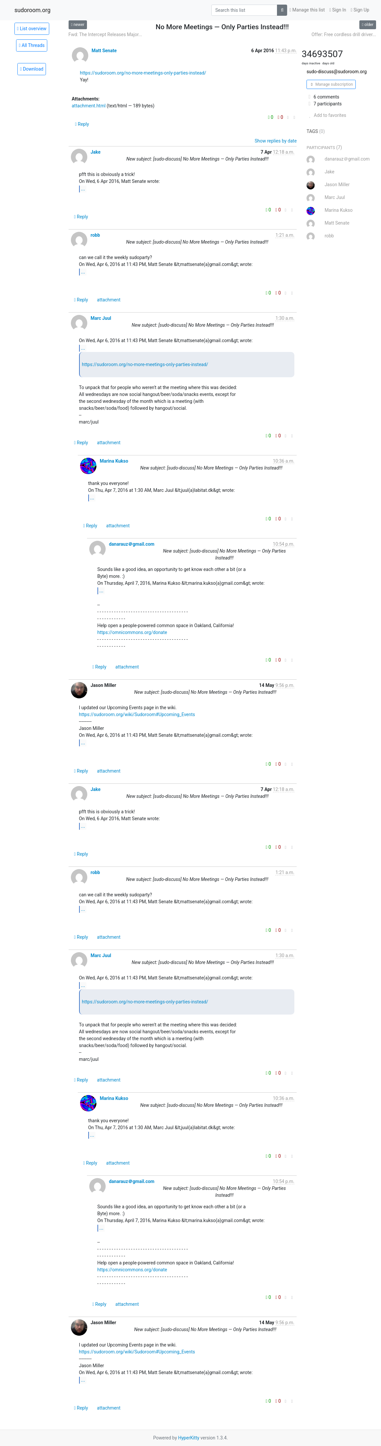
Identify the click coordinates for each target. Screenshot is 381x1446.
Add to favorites (326, 115)
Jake (95, 152)
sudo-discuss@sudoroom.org (337, 71)
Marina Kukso (114, 461)
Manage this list (307, 9)
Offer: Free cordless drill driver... (343, 34)
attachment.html (89, 105)
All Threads (32, 45)
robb (95, 235)
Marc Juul (101, 318)
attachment (108, 299)
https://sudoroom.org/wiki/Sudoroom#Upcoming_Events (137, 714)
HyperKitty (189, 1437)
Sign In (337, 9)
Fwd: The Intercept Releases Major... (105, 34)
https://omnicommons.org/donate (132, 632)
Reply (82, 124)
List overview (32, 28)
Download (31, 69)
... (83, 189)
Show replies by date (276, 140)
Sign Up (360, 9)
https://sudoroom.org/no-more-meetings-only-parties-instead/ (143, 73)
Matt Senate (104, 50)
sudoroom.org (32, 10)
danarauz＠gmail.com (131, 544)
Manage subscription (331, 84)
